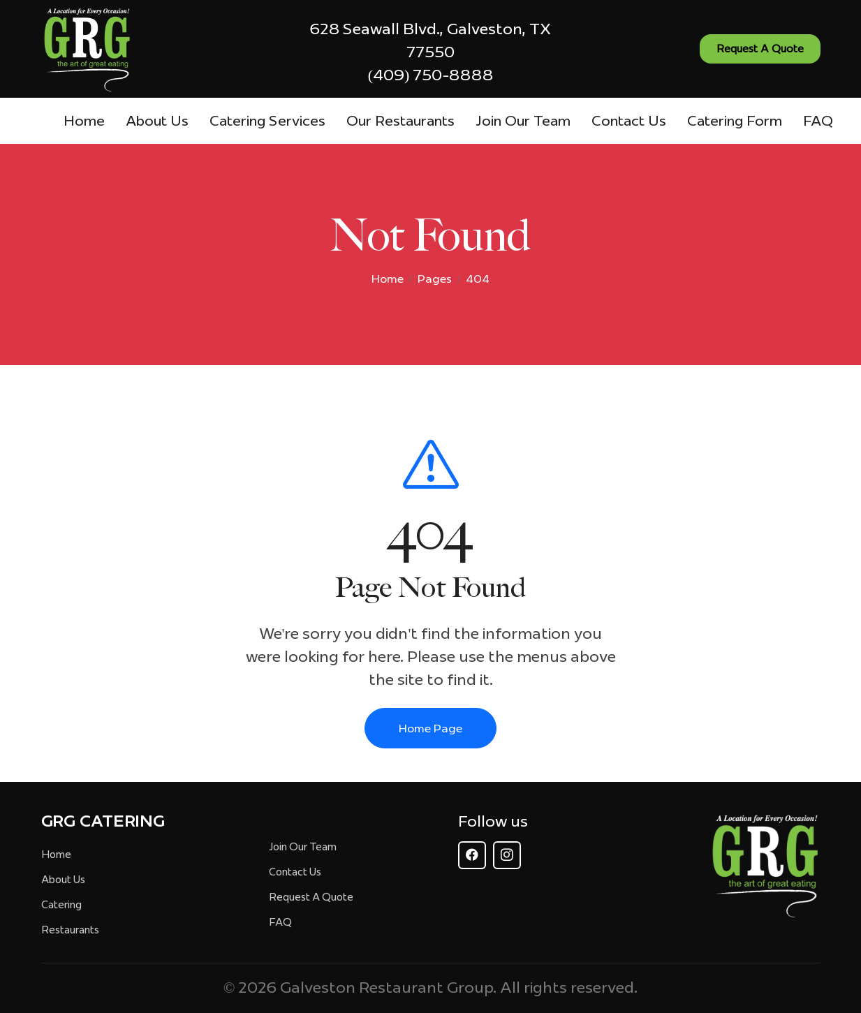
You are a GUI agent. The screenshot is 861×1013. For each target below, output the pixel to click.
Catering (61, 905)
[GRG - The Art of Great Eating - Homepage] (86, 49)
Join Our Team (523, 120)
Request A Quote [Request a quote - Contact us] (760, 48)
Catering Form (734, 120)
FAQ (818, 120)
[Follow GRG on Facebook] (472, 855)
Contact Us (628, 120)
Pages (435, 279)
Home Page (430, 728)
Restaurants (70, 930)
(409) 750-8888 (431, 74)
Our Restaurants (400, 120)
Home (84, 120)
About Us (157, 120)
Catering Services (267, 120)
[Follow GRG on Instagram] (507, 855)
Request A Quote (311, 897)
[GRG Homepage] (764, 865)
